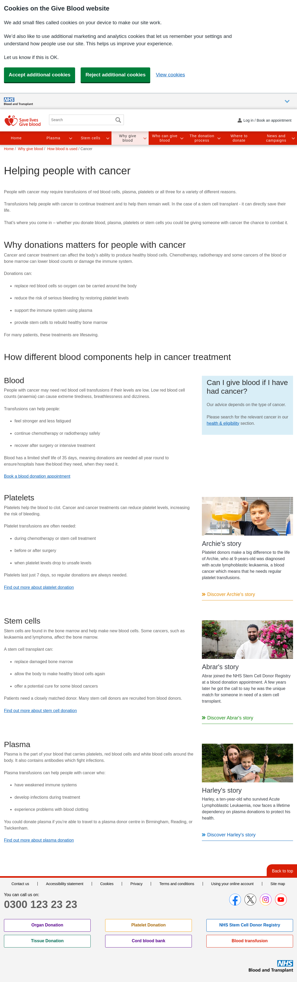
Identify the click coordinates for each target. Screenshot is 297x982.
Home (16, 138)
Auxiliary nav (287, 101)
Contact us (20, 884)
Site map (277, 884)
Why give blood (128, 138)
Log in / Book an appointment (267, 120)
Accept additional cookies (39, 74)
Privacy (136, 884)
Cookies (107, 884)
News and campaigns (276, 138)
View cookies (170, 74)
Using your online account (232, 884)
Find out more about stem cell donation (40, 710)
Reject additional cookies (115, 74)
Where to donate (239, 138)
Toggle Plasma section (70, 138)
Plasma (53, 138)
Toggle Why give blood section (145, 138)
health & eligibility (223, 423)
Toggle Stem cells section (107, 138)
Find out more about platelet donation (39, 587)
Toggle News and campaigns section (293, 138)
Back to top (282, 871)
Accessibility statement (64, 884)
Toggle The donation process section (219, 138)
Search (118, 120)
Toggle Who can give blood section (182, 138)
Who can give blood (165, 138)
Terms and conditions (176, 884)
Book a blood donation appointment (37, 476)
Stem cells (90, 138)
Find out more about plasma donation (39, 840)
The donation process (201, 138)
